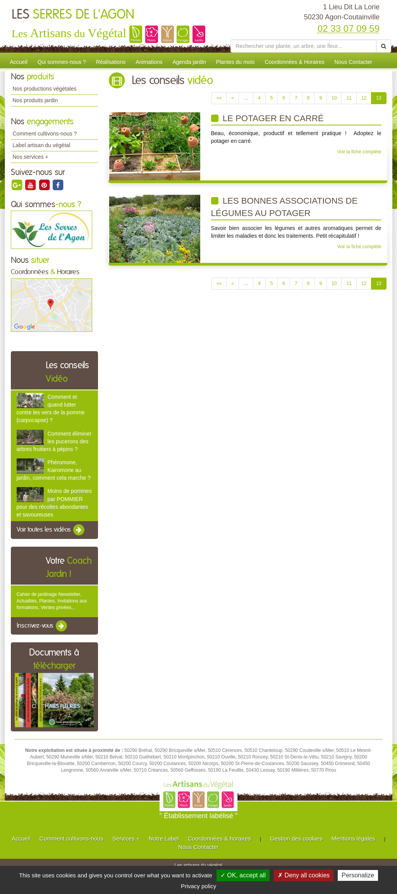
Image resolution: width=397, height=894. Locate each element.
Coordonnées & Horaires (294, 62)
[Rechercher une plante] (303, 46)
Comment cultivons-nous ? (45, 133)
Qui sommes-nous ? (62, 62)
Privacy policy (199, 886)
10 (334, 98)
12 (363, 98)
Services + (125, 838)
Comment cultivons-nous (71, 838)
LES (73, 14)
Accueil (18, 62)
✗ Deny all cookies (304, 875)
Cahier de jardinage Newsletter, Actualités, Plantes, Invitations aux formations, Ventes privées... (52, 601)
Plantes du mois (235, 62)
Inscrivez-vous (42, 626)
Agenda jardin (189, 62)
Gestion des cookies (296, 838)
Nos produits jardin (35, 100)
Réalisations (110, 62)
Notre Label (164, 838)
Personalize (358, 875)
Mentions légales (353, 838)
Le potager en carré (267, 118)
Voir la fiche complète (359, 151)
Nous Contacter (353, 62)
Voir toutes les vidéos (51, 530)
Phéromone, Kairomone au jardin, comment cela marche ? (54, 470)
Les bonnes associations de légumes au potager (284, 207)
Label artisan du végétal (41, 145)
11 (348, 98)
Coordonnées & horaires (219, 838)
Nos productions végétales (45, 89)
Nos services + (30, 157)
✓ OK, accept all (243, 875)
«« (219, 98)
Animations (149, 62)
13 (378, 98)
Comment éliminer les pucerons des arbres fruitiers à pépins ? (54, 441)
